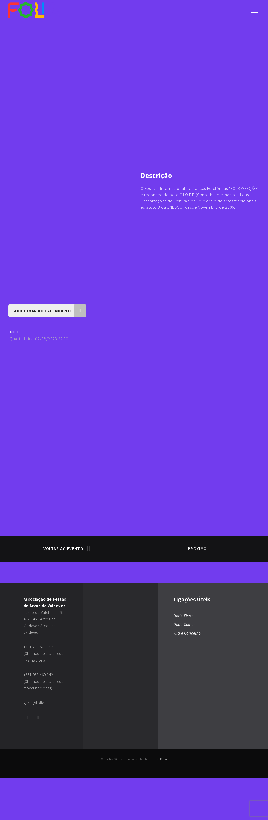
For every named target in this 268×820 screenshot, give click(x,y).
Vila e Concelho (187, 675)
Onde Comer (184, 666)
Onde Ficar (183, 658)
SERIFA (161, 801)
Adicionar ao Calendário (50, 353)
